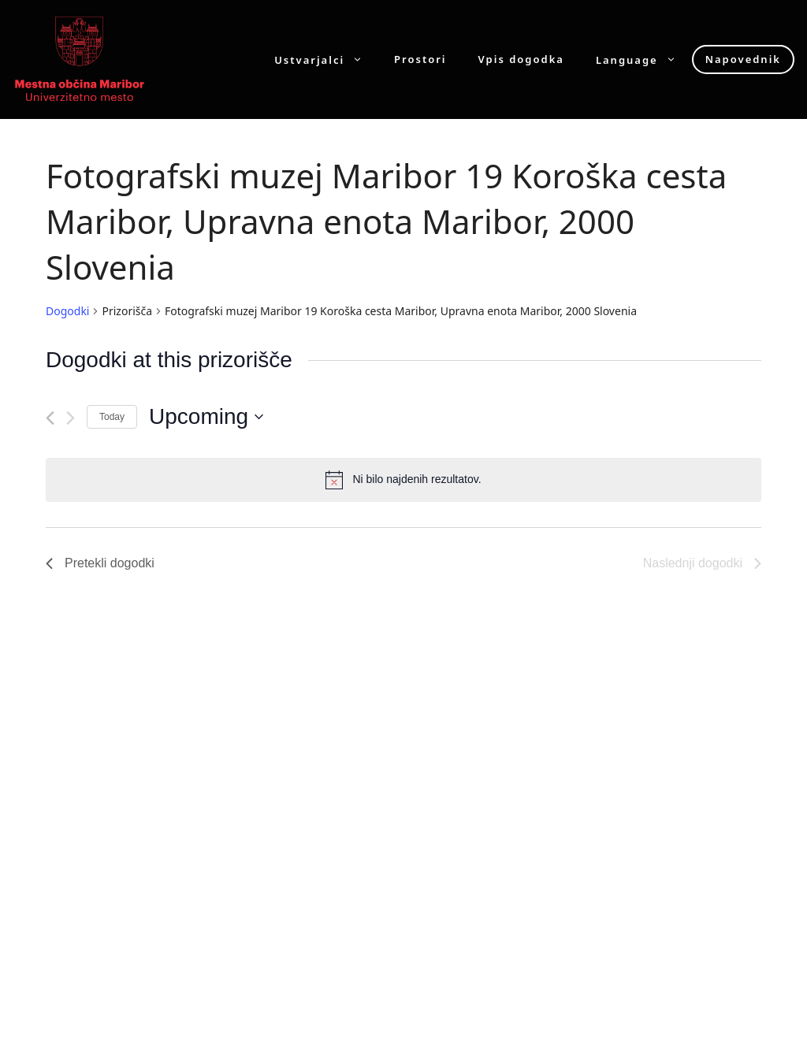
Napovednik (743, 59)
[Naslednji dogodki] (70, 418)
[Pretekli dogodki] (50, 418)
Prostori (420, 59)
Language (644, 59)
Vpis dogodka (521, 59)
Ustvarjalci (326, 59)
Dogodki (67, 310)
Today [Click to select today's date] (112, 416)
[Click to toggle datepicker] (206, 417)
